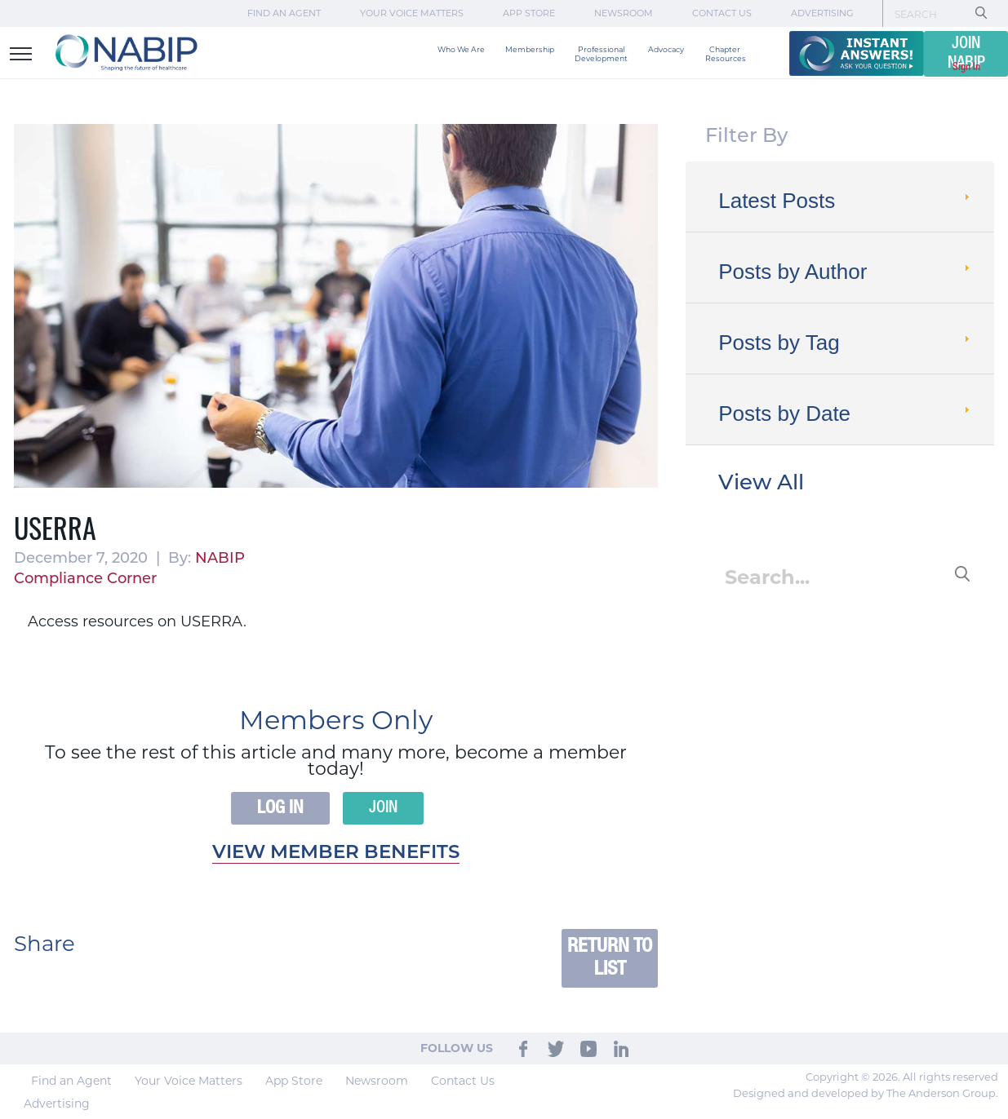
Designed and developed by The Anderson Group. (865, 1092)
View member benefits (336, 853)
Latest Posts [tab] (845, 200)
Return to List (609, 958)
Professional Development (601, 54)
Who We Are (461, 49)
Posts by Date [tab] (845, 413)
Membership (529, 49)
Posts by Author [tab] (845, 271)
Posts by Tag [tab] (845, 342)
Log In (280, 808)
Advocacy (666, 49)
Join (383, 808)
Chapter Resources (725, 54)
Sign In (966, 67)
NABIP (220, 559)
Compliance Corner (85, 579)
